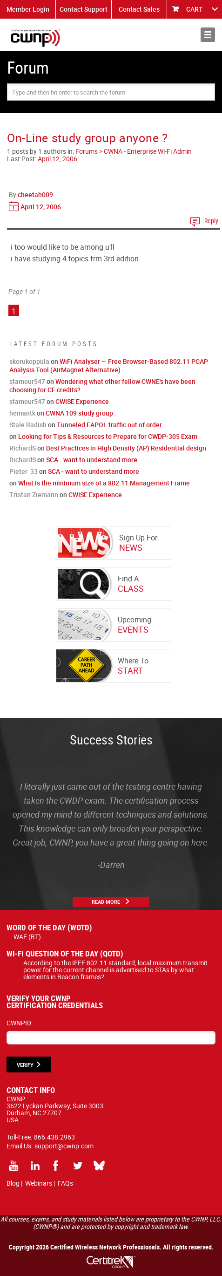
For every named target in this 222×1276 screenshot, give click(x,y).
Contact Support (84, 9)
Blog (13, 1183)
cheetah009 (35, 194)
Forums (86, 151)
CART (194, 9)
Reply (211, 220)
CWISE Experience (82, 401)
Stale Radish (28, 424)
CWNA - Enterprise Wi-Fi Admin (148, 151)
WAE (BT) (27, 936)
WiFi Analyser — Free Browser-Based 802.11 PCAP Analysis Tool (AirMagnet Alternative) (108, 365)
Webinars (38, 1183)
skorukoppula (29, 361)
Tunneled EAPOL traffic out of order (109, 424)
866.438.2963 (54, 1137)
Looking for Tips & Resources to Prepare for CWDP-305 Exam (107, 436)
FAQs (65, 1183)
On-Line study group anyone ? (87, 137)
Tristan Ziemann (33, 494)
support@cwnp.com (64, 1145)
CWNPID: (20, 1022)
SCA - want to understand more (91, 459)
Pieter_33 (23, 471)
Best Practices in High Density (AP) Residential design (126, 448)
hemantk (22, 413)
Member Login (28, 9)
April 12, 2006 (57, 158)
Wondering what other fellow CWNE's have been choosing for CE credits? (102, 385)
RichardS (22, 448)
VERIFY (25, 1064)
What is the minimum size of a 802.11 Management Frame (104, 482)
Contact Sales (139, 9)
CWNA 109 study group (79, 413)
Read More (106, 901)
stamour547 (27, 381)
